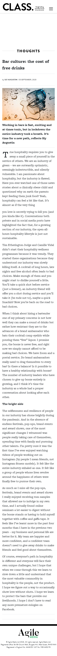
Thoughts (28, 51)
